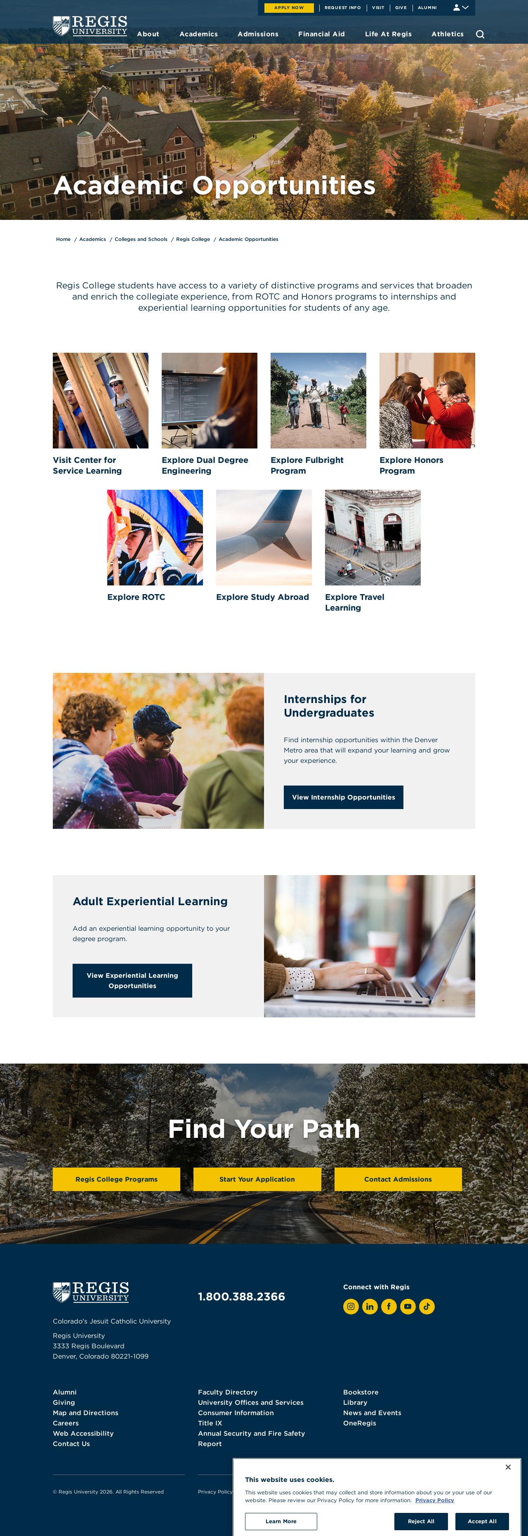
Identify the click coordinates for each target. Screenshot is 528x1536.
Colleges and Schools (141, 239)
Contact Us (71, 1443)
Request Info (343, 7)
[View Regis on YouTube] (408, 1306)
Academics (92, 239)
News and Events (372, 1413)
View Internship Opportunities (343, 797)
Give (401, 7)
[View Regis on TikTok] (427, 1306)
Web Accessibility (83, 1433)
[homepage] (90, 26)
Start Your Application (257, 1179)
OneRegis (359, 1423)
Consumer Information (236, 1413)
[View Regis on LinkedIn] (370, 1306)
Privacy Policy (215, 1492)
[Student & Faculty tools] (461, 7)
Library (355, 1402)
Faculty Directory (228, 1392)
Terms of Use (256, 1492)
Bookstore (361, 1392)
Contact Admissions (398, 1179)
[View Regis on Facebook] (389, 1306)
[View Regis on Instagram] (351, 1306)
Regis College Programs (116, 1179)
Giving (64, 1402)
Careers (66, 1423)
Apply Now (289, 7)
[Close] (508, 1503)
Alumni (427, 7)
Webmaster (293, 1492)
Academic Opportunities (248, 239)
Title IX (210, 1423)
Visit (378, 7)
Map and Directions (85, 1413)
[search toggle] (480, 34)
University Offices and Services (251, 1402)
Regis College (193, 239)
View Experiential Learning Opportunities (132, 980)
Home (63, 239)
